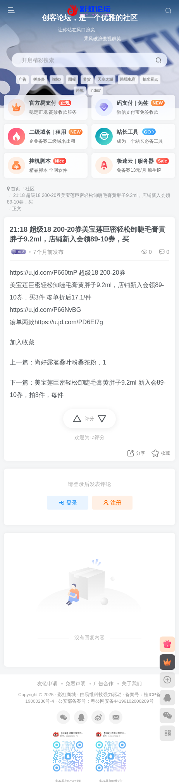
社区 (29, 189)
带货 (87, 79)
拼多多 (39, 79)
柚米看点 (150, 79)
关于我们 (132, 683)
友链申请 (47, 683)
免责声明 (75, 683)
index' (96, 90)
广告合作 (103, 683)
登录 (67, 503)
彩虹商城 (66, 694)
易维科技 (93, 694)
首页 (13, 189)
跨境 (80, 90)
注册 (112, 503)
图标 (72, 79)
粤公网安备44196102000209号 (122, 700)
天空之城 (105, 79)
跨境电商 (128, 79)
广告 (22, 79)
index (56, 79)
